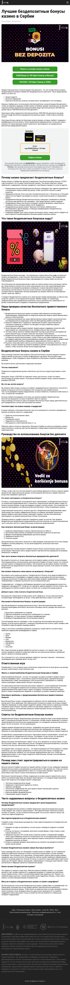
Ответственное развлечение (20, 912)
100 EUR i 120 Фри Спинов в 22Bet (35, 82)
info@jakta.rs (33, 981)
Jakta (14, 910)
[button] (68, 2)
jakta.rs (42, 981)
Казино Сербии (6, 21)
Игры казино (36, 910)
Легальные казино (23, 910)
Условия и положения (35, 915)
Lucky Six (45, 910)
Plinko (52, 910)
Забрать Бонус (35, 157)
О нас (59, 912)
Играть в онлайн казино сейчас (35, 69)
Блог (56, 910)
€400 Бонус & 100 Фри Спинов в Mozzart (35, 75)
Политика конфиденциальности (44, 912)
